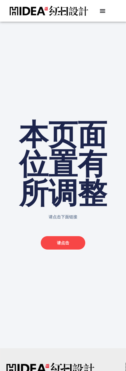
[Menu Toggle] (102, 11)
